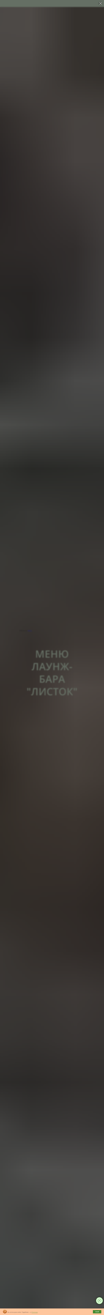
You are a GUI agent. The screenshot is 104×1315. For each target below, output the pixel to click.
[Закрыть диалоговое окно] (100, 3)
